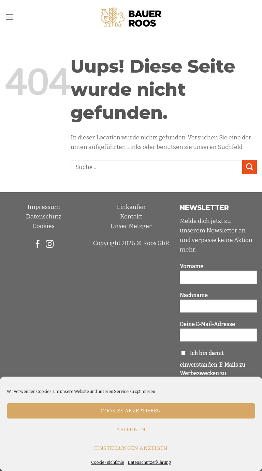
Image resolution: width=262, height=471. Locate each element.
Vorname (218, 276)
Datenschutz (43, 216)
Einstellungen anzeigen (131, 448)
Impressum (43, 207)
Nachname (218, 305)
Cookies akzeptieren (131, 411)
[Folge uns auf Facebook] (38, 244)
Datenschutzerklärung (149, 462)
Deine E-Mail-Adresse (218, 334)
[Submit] (249, 167)
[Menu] (9, 17)
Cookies (44, 226)
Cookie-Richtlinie (107, 462)
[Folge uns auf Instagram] (50, 244)
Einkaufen (131, 207)
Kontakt (131, 216)
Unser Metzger (131, 226)
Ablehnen (131, 429)
